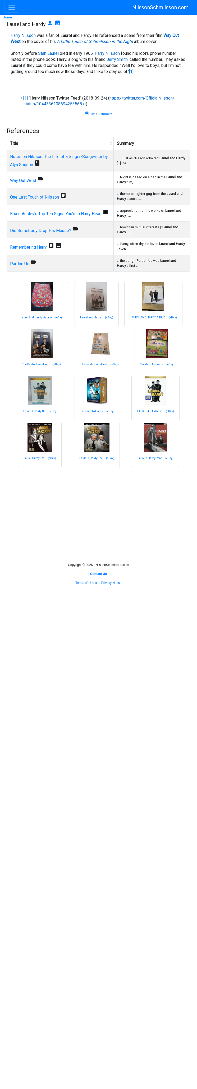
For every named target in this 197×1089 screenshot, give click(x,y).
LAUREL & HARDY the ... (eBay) (155, 411)
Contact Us (98, 574)
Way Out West (23, 180)
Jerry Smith (117, 59)
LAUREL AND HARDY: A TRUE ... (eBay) (153, 317)
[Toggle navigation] (11, 7)
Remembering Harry (28, 247)
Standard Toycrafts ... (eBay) (157, 364)
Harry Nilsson (23, 35)
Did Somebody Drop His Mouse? (40, 230)
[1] (131, 71)
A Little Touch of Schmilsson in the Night (95, 41)
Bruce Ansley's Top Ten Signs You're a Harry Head (56, 213)
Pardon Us (19, 263)
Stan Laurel (48, 53)
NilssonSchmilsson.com (160, 7)
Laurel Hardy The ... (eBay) (40, 458)
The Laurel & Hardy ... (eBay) (97, 411)
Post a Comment (98, 114)
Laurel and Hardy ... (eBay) (96, 317)
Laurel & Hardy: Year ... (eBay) (155, 458)
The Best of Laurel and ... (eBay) (41, 364)
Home (7, 17)
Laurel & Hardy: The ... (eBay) (96, 458)
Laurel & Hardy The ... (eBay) (40, 411)
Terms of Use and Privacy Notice (98, 583)
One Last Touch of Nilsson (34, 197)
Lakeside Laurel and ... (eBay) (100, 364)
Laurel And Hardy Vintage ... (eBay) (41, 317)
